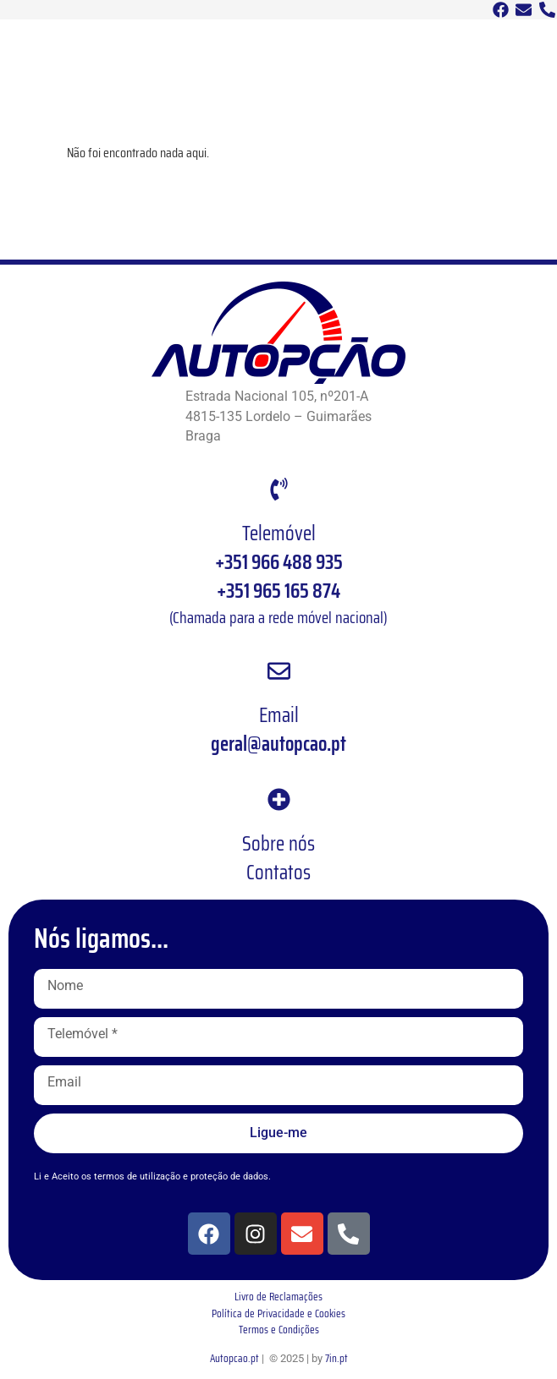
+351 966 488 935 (279, 562)
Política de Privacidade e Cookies (278, 1313)
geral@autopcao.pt (278, 744)
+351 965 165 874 (278, 591)
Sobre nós (278, 844)
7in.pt (336, 1358)
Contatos (278, 872)
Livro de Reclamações (278, 1296)
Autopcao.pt (234, 1358)
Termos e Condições (279, 1329)
